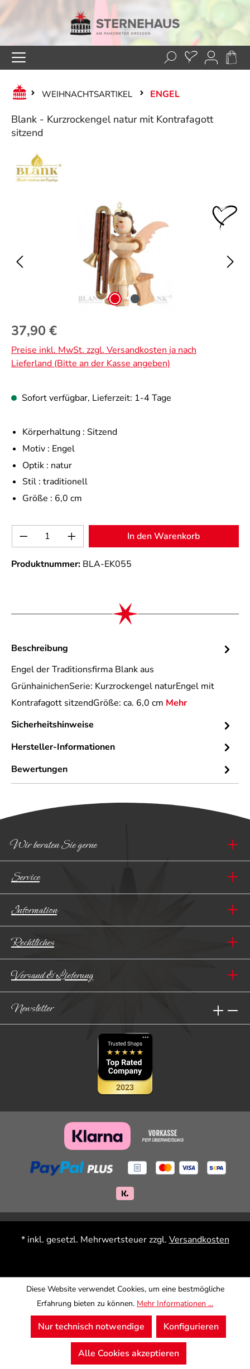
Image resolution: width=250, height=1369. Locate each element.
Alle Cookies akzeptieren (128, 1353)
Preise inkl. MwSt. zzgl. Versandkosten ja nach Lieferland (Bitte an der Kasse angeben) (103, 357)
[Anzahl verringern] (23, 536)
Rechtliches (32, 942)
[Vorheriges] (19, 254)
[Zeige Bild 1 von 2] (114, 298)
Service (25, 877)
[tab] (122, 676)
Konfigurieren (191, 1327)
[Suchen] (170, 57)
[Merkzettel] (191, 57)
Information (34, 910)
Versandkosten (199, 1240)
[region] (125, 254)
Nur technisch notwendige (91, 1327)
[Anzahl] (48, 536)
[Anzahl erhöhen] (72, 536)
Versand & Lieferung (52, 975)
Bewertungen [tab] (122, 769)
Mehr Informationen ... (175, 1303)
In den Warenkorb (163, 536)
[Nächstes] (230, 254)
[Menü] (18, 58)
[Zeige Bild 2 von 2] (135, 298)
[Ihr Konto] (211, 57)
